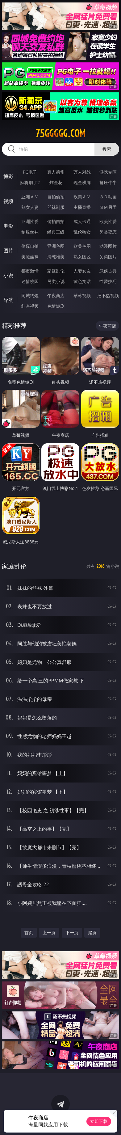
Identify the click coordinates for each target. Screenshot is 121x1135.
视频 (8, 201)
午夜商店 (56, 295)
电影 (8, 225)
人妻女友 (82, 271)
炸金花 (55, 182)
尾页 (92, 932)
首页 (28, 932)
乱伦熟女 (82, 232)
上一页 (49, 932)
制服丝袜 (30, 232)
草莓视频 (82, 295)
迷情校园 (30, 281)
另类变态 (108, 232)
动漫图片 (108, 246)
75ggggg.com (60, 133)
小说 (8, 275)
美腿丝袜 (30, 256)
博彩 (8, 176)
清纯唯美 (56, 256)
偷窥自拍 (30, 246)
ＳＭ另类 (108, 207)
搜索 (106, 149)
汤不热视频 (108, 295)
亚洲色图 (56, 246)
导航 (8, 300)
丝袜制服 (56, 207)
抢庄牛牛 (108, 182)
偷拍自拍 (56, 221)
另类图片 (108, 256)
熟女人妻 (30, 207)
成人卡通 (82, 221)
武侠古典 (108, 271)
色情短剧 (56, 306)
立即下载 (98, 1121)
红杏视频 (30, 306)
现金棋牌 (82, 182)
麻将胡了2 (30, 182)
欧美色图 (82, 246)
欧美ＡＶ (82, 197)
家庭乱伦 (56, 271)
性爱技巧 (108, 281)
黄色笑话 (82, 281)
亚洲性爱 (30, 221)
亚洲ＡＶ (30, 197)
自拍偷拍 (56, 197)
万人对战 (82, 172)
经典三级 (56, 232)
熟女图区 (82, 256)
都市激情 (30, 271)
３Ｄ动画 (108, 197)
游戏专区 (108, 172)
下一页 (71, 932)
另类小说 (56, 281)
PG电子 (30, 172)
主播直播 (82, 207)
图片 (8, 250)
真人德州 (56, 172)
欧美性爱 (108, 221)
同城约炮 (30, 295)
